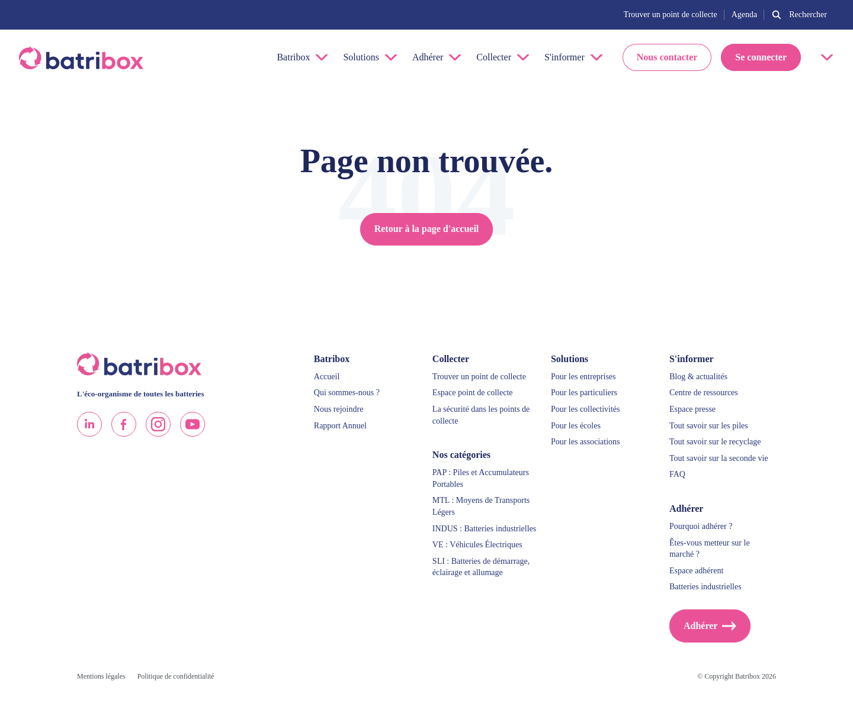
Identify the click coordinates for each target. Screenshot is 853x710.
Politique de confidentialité (175, 676)
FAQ (677, 474)
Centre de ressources (703, 392)
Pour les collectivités (585, 409)
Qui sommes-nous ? (347, 392)
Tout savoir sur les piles (708, 425)
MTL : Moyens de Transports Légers (481, 506)
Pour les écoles (576, 425)
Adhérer (700, 626)
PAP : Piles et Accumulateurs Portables (480, 478)
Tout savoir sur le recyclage (715, 441)
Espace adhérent (696, 570)
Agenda (745, 14)
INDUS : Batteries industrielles (484, 528)
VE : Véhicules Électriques (477, 544)
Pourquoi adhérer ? (701, 526)
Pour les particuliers (584, 392)
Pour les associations (585, 441)
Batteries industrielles (705, 586)
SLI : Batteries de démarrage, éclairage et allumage (481, 567)
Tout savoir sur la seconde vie (718, 458)
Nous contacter (667, 57)
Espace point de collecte (472, 392)
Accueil (327, 376)
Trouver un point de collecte (670, 14)
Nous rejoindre (339, 409)
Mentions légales (101, 676)
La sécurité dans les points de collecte (481, 415)
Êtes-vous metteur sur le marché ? (709, 548)
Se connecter (761, 57)
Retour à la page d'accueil (426, 229)
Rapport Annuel (340, 425)
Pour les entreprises (583, 376)
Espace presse (692, 409)
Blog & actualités (698, 376)
